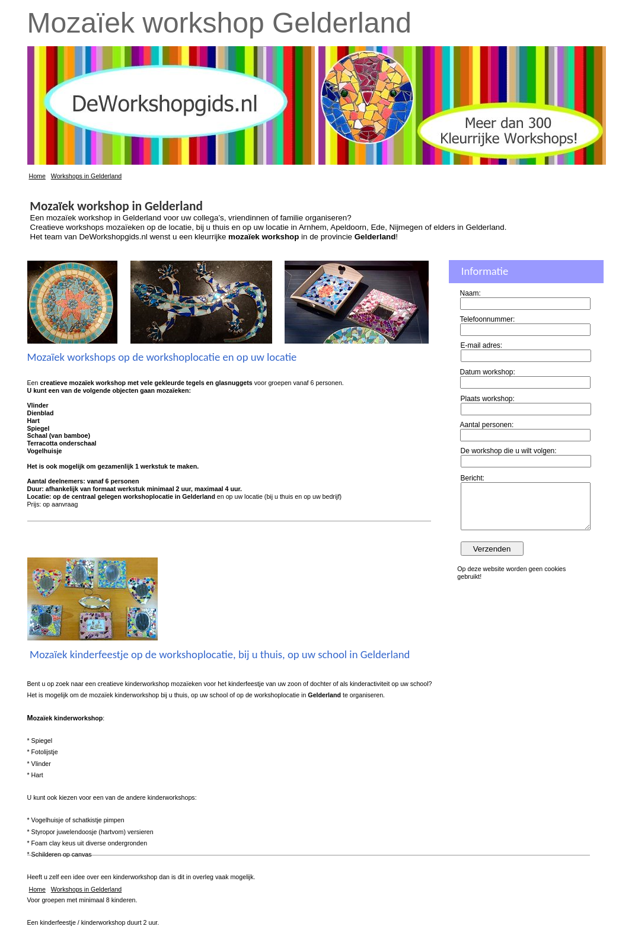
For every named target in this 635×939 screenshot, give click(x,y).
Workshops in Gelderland (86, 176)
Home (36, 176)
